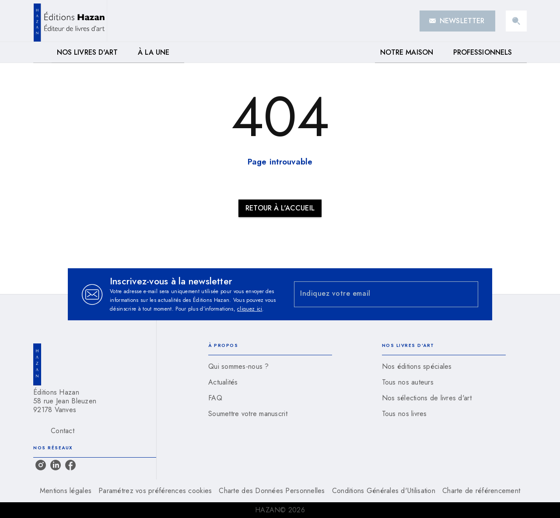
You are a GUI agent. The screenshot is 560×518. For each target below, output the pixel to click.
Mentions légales (65, 491)
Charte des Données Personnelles (272, 491)
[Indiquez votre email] (375, 294)
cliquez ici (249, 309)
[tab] (42, 52)
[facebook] (70, 465)
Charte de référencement (481, 491)
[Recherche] (516, 21)
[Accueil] (70, 21)
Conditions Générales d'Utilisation (383, 491)
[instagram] (40, 465)
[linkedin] (55, 465)
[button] (457, 21)
